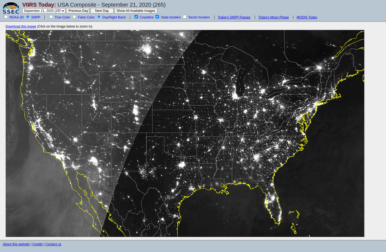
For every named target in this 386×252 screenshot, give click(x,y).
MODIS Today (307, 17)
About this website (16, 244)
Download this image (21, 26)
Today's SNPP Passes (234, 17)
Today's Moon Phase (273, 17)
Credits (37, 244)
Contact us (53, 244)
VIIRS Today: (39, 5)
